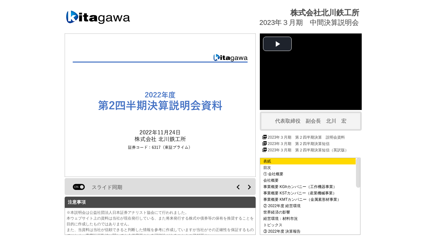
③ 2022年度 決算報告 (282, 231)
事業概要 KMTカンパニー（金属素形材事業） (302, 199)
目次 (267, 167)
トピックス (272, 225)
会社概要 (271, 180)
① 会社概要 (273, 174)
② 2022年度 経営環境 (282, 206)
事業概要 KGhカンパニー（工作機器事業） (300, 187)
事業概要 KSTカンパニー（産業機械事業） (300, 193)
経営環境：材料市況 (280, 218)
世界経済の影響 (276, 212)
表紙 (267, 161)
